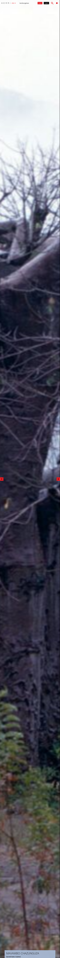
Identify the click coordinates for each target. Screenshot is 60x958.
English (46, 3)
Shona (40, 3)
